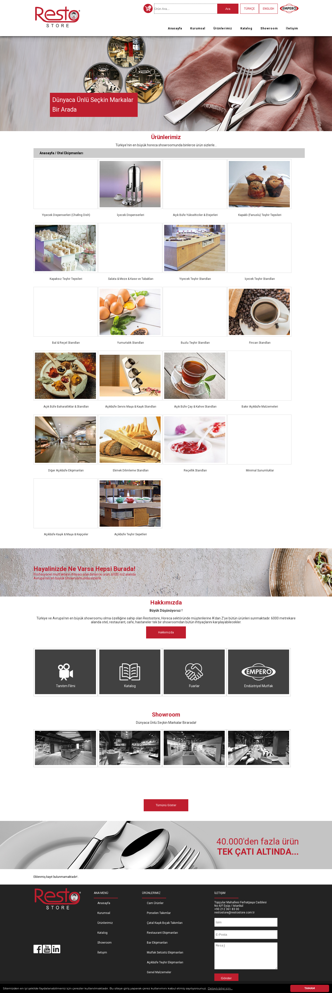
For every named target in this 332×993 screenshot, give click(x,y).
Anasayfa (175, 28)
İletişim (292, 28)
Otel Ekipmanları (70, 153)
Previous (4, 82)
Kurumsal (197, 28)
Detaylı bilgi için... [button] (220, 988)
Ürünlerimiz (222, 28)
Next (327, 82)
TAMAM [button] (310, 988)
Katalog (246, 28)
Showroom (269, 28)
